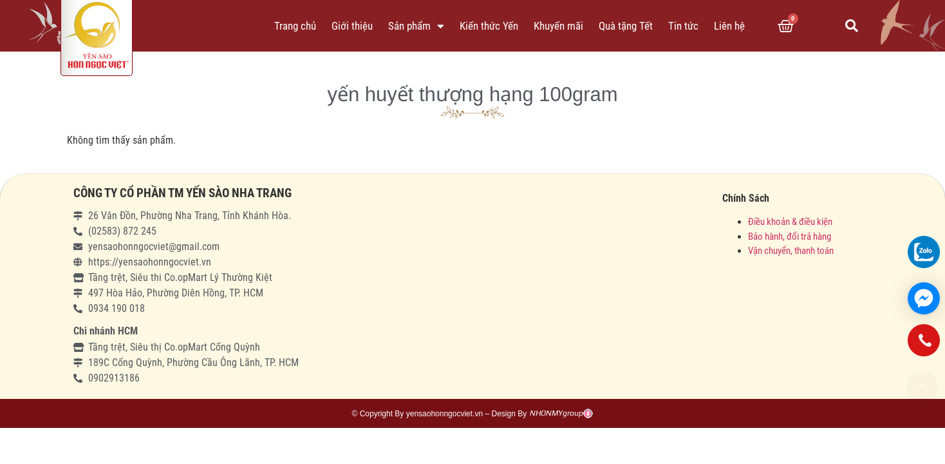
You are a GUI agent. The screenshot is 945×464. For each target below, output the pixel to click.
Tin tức (683, 25)
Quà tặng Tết (626, 25)
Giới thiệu (352, 25)
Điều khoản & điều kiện (790, 221)
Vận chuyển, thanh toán (791, 250)
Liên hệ (729, 25)
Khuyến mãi (558, 25)
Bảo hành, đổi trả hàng (789, 236)
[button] (922, 387)
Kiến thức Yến (489, 25)
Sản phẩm (416, 26)
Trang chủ (295, 25)
